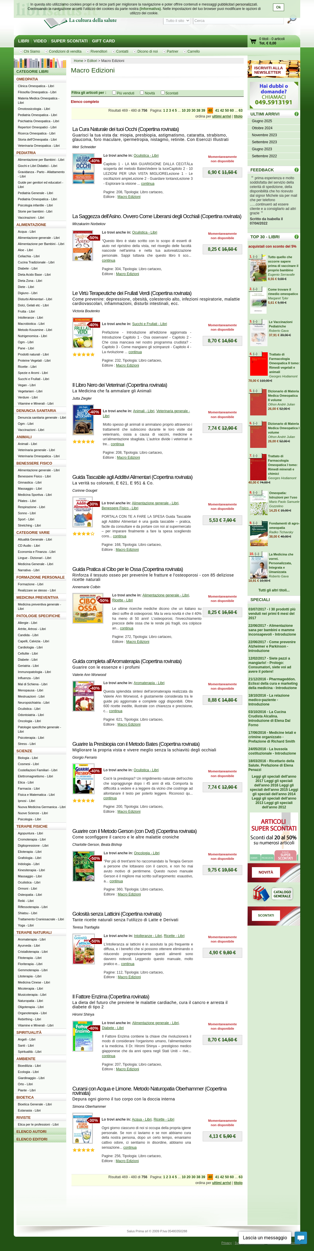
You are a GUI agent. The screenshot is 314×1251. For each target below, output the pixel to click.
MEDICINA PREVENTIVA (37, 598)
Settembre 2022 (264, 156)
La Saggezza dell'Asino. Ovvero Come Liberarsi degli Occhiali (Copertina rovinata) (156, 216)
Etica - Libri (26, 782)
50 (227, 110)
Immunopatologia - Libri (34, 672)
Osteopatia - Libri (30, 894)
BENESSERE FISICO (34, 463)
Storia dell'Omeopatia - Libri (37, 139)
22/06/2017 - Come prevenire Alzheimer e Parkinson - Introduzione (272, 646)
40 (210, 110)
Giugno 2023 (262, 149)
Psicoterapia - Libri (31, 737)
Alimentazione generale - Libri (155, 503)
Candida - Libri (28, 635)
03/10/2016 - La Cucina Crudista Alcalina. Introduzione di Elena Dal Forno (269, 718)
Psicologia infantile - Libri (35, 205)
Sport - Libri (26, 519)
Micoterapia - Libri (30, 988)
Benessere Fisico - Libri (120, 508)
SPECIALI (260, 599)
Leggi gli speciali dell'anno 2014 (275, 792)
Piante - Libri (27, 1090)
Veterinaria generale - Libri (36, 450)
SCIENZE (24, 751)
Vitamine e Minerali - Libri (36, 403)
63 (241, 110)
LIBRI (23, 41)
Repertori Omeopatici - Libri (37, 127)
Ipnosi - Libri (26, 801)
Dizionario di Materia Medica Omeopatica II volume (283, 395)
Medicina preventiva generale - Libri (39, 606)
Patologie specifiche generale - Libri (39, 729)
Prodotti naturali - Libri (33, 354)
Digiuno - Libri (27, 293)
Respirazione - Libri (31, 507)
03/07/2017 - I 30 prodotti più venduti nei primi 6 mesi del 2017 (272, 613)
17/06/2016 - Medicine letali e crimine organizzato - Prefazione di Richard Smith (272, 737)
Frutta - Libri (26, 311)
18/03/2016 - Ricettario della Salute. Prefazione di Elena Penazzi (271, 765)
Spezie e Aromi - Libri (33, 373)
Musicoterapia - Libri (32, 994)
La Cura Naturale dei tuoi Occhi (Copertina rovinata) (125, 129)
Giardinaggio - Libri (31, 1078)
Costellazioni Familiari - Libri (37, 770)
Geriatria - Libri (28, 665)
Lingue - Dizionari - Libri (34, 558)
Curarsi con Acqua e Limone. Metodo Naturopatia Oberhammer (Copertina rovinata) (149, 1091)
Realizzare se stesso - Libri (37, 590)
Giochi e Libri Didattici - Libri (37, 166)
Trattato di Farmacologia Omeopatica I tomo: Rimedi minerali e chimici (283, 464)
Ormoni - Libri (27, 888)
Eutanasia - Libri (29, 1110)
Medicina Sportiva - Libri (35, 494)
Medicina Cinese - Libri (34, 982)
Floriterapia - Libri (30, 964)
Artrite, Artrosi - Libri (32, 629)
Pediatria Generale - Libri (35, 193)
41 (217, 110)
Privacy (226, 1243)
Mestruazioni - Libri (31, 696)
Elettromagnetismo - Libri (35, 776)
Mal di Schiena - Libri (32, 684)
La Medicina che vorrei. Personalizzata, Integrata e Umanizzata (281, 563)
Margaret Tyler (278, 298)
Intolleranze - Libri (148, 936)
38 (198, 110)
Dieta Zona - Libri (30, 280)
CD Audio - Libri (29, 545)
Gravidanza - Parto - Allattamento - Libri (41, 174)
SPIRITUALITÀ (29, 1033)
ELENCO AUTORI (31, 1132)
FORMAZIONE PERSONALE (40, 577)
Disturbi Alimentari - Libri (35, 299)
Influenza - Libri (29, 678)
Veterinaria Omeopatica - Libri (39, 145)
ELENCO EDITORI (31, 1139)
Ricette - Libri (122, 600)
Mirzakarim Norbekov (88, 224)
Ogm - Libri (25, 342)
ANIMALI (24, 437)
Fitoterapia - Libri (30, 958)
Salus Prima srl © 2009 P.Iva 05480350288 (157, 1231)
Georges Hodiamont (283, 376)
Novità (150, 93)
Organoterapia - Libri (32, 1013)
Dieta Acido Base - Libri (34, 274)
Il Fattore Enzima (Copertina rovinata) (110, 997)
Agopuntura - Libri (30, 833)
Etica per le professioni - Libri (38, 1124)
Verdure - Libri (28, 397)
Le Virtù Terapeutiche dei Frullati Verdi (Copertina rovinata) (132, 293)
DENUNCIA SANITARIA (36, 411)
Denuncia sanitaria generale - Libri (42, 417)
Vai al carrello (253, 42)
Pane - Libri (26, 348)
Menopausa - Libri (30, 690)
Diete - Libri (26, 287)
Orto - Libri (25, 1084)
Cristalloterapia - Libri (33, 951)
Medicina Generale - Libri (35, 564)
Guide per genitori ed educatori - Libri (40, 185)
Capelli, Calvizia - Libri (33, 641)
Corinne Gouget (84, 491)
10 (183, 110)
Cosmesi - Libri (28, 764)
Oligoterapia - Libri (31, 1007)
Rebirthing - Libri (29, 1019)
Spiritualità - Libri (29, 1051)
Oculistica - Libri (146, 155)
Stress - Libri (27, 744)
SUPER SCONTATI (69, 41)
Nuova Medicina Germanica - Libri (42, 807)
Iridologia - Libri (29, 864)
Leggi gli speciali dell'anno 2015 (272, 787)
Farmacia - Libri (29, 788)
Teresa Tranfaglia (85, 927)
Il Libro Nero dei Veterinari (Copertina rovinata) (119, 385)
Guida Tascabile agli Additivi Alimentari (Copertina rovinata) (132, 477)
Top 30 (296, 236)
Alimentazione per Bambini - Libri (41, 159)
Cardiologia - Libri (30, 647)
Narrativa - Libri (29, 570)
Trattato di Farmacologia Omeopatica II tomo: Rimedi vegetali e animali (284, 363)
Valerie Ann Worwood (89, 675)
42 (222, 110)
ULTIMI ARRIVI (264, 114)
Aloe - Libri (25, 250)
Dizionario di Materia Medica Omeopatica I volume (283, 428)
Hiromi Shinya (83, 1014)
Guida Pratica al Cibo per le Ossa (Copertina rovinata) (127, 569)
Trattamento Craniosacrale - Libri (41, 919)
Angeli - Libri (26, 1039)
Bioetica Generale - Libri (35, 1104)
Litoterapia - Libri (29, 976)
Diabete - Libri (113, 1028)
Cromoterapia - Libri (32, 839)
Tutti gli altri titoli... (273, 590)
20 (188, 110)
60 (232, 110)
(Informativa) (150, 9)
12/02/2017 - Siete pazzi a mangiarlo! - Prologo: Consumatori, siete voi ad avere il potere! (269, 665)
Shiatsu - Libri (27, 913)
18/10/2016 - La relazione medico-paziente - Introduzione (268, 699)
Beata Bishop (111, 845)
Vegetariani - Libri (30, 391)
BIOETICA (25, 1097)
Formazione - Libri (30, 584)
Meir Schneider (84, 147)
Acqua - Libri (141, 1119)
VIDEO (40, 41)
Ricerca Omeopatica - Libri (36, 133)
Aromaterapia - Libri (149, 683)
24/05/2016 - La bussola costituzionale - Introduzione (272, 751)
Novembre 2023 (264, 135)
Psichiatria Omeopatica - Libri (38, 121)
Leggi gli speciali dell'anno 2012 (277, 805)
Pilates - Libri (27, 501)
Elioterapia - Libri (30, 851)
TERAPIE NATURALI (34, 933)
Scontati (171, 93)
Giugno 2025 (262, 121)
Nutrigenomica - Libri (32, 336)
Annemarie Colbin (86, 587)
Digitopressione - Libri (33, 845)
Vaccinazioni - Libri (31, 217)
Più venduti (125, 93)
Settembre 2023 (264, 142)
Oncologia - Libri (146, 853)
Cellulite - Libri (28, 653)
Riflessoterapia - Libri (32, 907)
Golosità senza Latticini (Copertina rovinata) (116, 914)
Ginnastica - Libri (30, 482)
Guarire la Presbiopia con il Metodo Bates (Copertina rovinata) (135, 744)
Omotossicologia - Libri (34, 109)
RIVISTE (23, 1118)
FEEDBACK (262, 170)
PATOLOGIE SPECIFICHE (38, 616)
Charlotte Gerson (85, 845)
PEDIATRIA (26, 153)
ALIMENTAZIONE (31, 225)
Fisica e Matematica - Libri (36, 794)
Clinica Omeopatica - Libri (36, 86)
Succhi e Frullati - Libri (149, 324)
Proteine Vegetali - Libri (34, 360)
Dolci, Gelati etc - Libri (33, 305)
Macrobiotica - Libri (31, 323)
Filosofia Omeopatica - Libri (37, 92)
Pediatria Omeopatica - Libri (37, 115)
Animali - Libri (143, 411)
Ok (278, 7)
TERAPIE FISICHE (32, 826)
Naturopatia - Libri (30, 1000)
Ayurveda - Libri (29, 945)
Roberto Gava (279, 330)
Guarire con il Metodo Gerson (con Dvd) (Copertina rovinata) (134, 831)
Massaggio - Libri (30, 488)
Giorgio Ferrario (84, 757)
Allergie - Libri (27, 622)
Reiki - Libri (26, 901)
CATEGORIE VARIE (33, 533)
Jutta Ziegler (82, 398)
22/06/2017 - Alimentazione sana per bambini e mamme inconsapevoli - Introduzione (272, 630)
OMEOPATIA (27, 79)
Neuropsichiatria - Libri (34, 702)
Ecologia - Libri (28, 1072)
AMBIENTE (25, 1059)
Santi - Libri (26, 1045)
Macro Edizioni (129, 197)
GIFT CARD (103, 41)
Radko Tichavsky (281, 532)
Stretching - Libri (29, 525)
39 (203, 110)
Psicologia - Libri (29, 819)
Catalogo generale (274, 894)
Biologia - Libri (28, 758)
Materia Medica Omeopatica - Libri (38, 100)
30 (193, 110)
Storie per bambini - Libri (35, 211)
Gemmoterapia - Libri (32, 970)
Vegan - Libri (27, 385)
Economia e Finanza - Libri (36, 551)
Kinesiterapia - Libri (31, 870)
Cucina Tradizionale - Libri (36, 262)
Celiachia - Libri (29, 256)
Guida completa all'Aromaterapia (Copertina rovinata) (127, 661)
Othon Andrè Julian (281, 404)
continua (147, 184)
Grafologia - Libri (29, 858)
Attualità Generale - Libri (35, 539)
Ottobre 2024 (262, 128)
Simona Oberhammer (89, 1107)
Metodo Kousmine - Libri (35, 330)
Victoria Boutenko (86, 311)
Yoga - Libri (26, 925)
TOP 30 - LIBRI (264, 236)
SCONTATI (266, 915)
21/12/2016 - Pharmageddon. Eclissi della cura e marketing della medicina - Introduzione (273, 683)
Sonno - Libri (27, 513)
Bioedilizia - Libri (29, 1065)
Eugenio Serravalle (281, 274)
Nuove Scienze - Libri (33, 813)
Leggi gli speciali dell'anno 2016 (273, 783)
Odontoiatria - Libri (31, 715)
